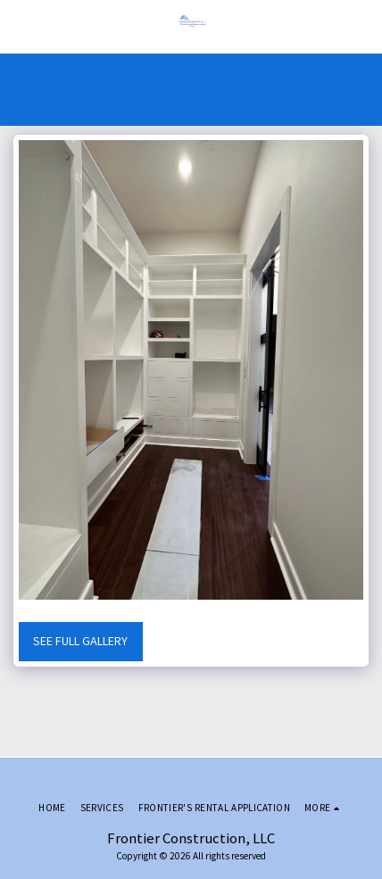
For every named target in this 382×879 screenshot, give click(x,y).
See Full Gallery (80, 641)
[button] (19, 25)
